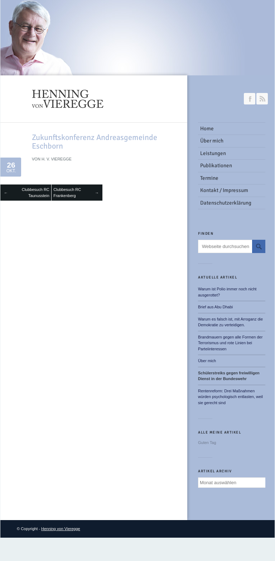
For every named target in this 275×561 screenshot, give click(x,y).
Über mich (207, 361)
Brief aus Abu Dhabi (215, 307)
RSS (262, 98)
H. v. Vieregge (57, 159)
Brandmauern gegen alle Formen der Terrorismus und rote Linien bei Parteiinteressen (230, 343)
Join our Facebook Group (249, 98)
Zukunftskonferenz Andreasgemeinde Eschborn (94, 141)
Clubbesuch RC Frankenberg (67, 192)
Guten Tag (207, 442)
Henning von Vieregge (60, 529)
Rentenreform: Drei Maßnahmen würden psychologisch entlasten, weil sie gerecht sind (230, 397)
